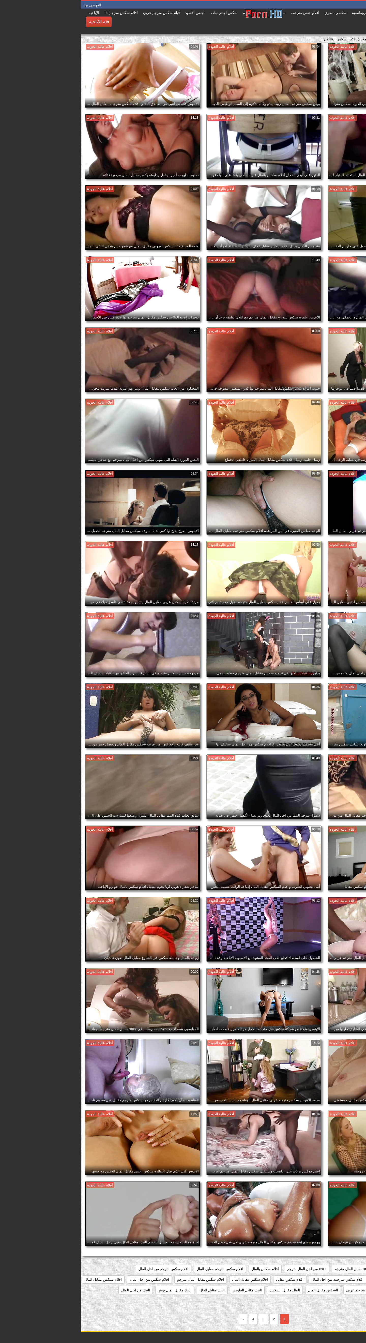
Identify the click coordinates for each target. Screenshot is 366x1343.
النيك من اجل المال (54, 1290)
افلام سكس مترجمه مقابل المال (335, 1279)
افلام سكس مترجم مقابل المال (138, 1269)
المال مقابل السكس (204, 1290)
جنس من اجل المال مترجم (340, 1301)
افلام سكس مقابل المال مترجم (119, 1279)
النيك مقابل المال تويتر (93, 1290)
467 (357, 1269)
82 (344, 1269)
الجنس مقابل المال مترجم (340, 1290)
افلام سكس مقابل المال (169, 1279)
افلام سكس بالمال (184, 1269)
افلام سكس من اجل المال (68, 1279)
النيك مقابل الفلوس (166, 1290)
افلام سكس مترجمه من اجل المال (256, 1279)
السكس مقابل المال (242, 1290)
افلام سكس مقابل (208, 1279)
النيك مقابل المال (131, 1290)
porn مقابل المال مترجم (316, 1269)
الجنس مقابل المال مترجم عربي (289, 1290)
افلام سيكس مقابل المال (22, 1279)
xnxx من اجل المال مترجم (225, 1269)
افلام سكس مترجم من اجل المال (82, 1269)
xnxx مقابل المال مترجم (271, 1269)
